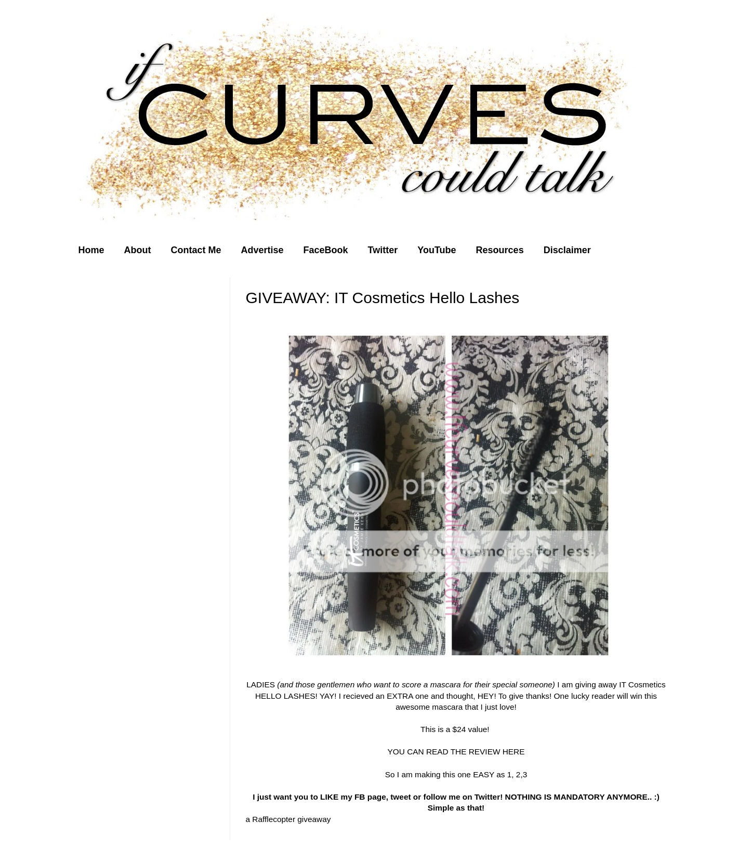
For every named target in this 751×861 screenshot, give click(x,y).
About (137, 250)
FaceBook (326, 250)
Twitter (383, 250)
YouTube (436, 250)
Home (91, 250)
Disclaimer (567, 250)
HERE (512, 751)
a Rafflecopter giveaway (288, 819)
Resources (500, 250)
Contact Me (196, 250)
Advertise (262, 250)
